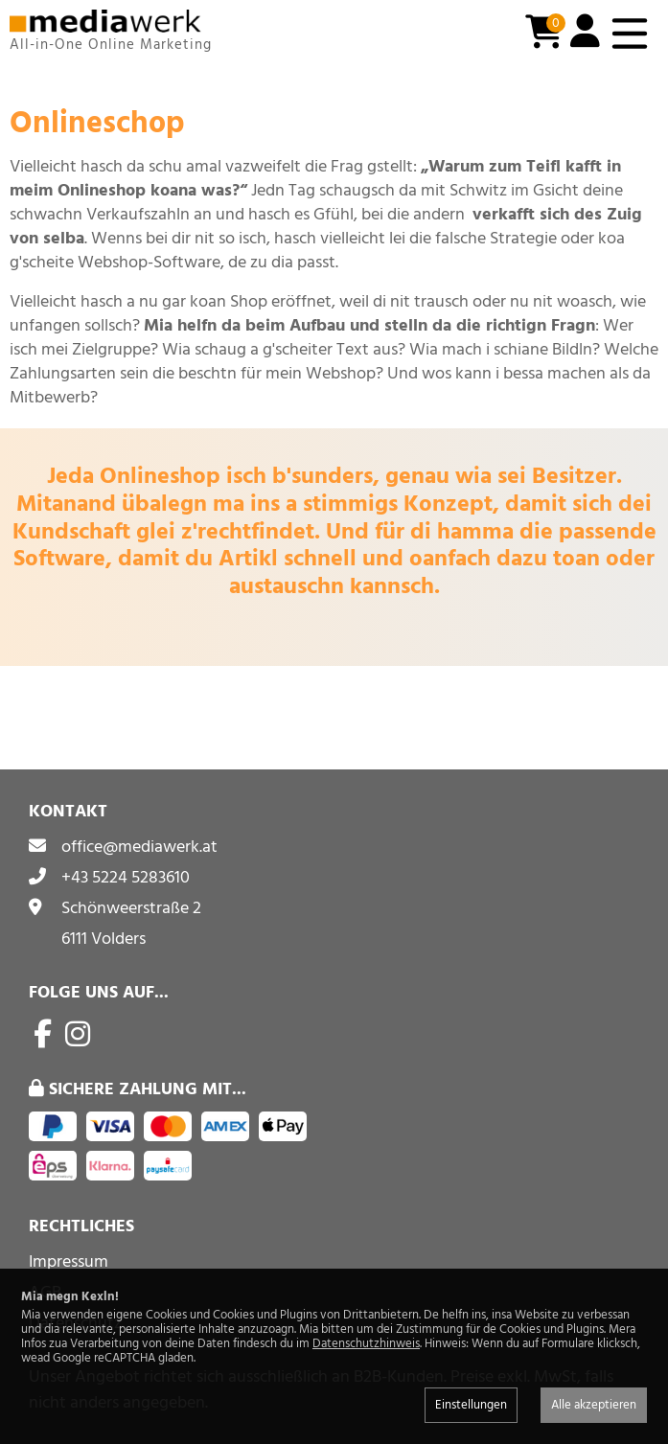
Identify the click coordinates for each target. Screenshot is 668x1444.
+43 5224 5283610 (125, 877)
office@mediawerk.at (139, 847)
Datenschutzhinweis (366, 1343)
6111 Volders (103, 939)
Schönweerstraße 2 (131, 908)
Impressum (68, 1261)
